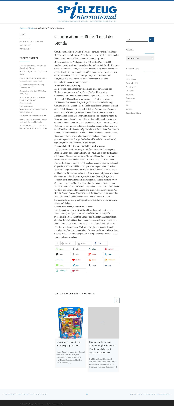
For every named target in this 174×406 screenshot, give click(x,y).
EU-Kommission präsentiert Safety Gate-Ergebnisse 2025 (32, 86)
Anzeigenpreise (131, 87)
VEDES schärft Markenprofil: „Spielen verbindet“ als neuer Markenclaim (33, 120)
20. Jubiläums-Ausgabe (31, 41)
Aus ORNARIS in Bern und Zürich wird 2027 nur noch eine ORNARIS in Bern (34, 127)
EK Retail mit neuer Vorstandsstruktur (33, 116)
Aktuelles (31, 28)
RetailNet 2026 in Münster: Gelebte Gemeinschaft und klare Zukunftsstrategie (32, 100)
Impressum (129, 109)
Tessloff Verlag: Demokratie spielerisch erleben (33, 73)
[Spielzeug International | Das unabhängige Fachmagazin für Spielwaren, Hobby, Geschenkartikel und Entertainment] (87, 11)
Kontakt (128, 102)
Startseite (23, 28)
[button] (57, 243)
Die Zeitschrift (131, 79)
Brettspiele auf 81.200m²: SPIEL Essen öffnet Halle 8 (33, 92)
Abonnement (130, 98)
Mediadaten (130, 91)
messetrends (130, 94)
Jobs (127, 105)
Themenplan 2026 (132, 83)
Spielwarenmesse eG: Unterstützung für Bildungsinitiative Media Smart (33, 79)
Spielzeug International (35, 404)
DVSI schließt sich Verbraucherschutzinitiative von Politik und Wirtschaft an (33, 109)
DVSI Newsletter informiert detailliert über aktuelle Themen (33, 66)
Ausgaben (25, 49)
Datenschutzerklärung (133, 113)
